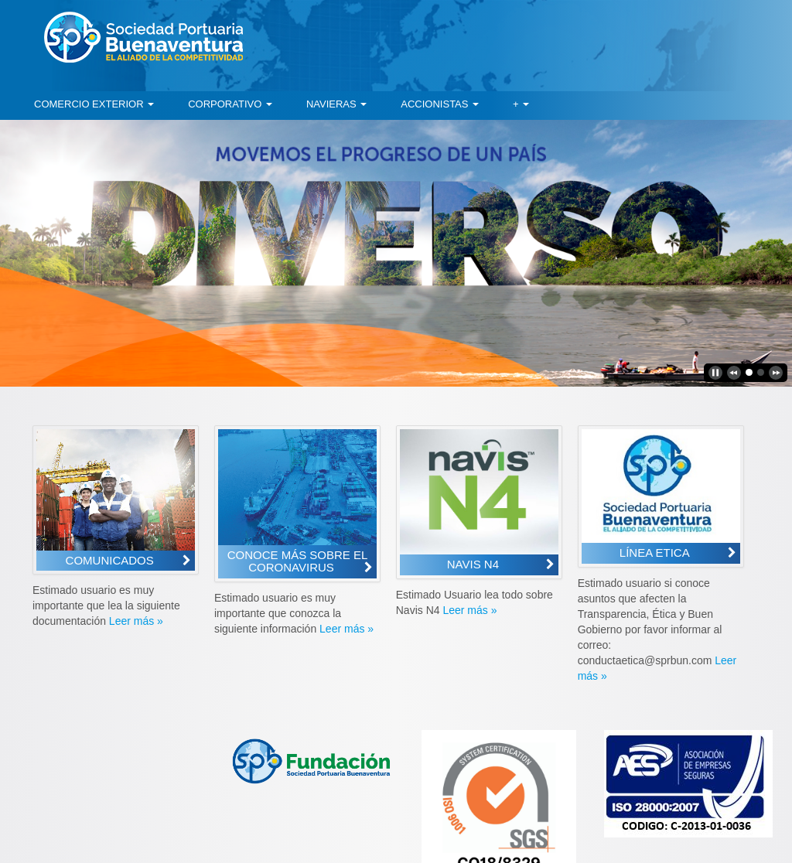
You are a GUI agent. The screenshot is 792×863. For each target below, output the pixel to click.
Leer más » (136, 621)
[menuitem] (94, 104)
